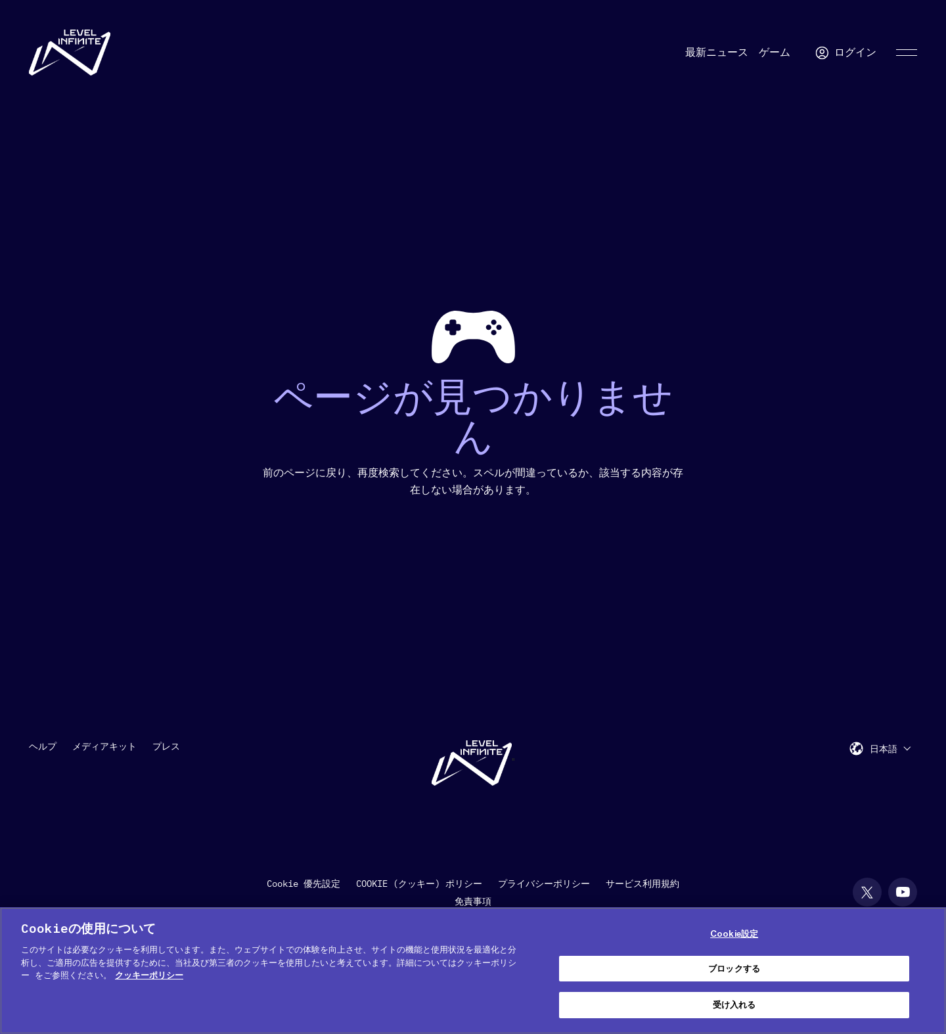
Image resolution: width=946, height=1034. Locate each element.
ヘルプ (42, 746)
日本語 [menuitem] (883, 749)
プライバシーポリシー (544, 883)
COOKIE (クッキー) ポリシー (419, 883)
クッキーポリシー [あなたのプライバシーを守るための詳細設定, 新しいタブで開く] (149, 975)
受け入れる (734, 1004)
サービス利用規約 (642, 883)
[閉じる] (925, 969)
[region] (473, 970)
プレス (166, 746)
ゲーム (774, 52)
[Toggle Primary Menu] (906, 52)
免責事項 (473, 901)
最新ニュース (716, 52)
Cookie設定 (734, 934)
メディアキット (104, 746)
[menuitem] (890, 748)
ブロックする (734, 968)
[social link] (867, 892)
